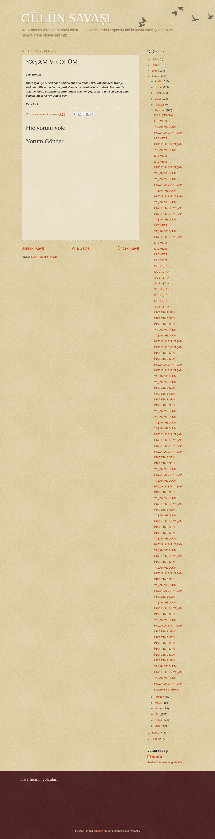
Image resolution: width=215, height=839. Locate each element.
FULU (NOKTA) (163, 115)
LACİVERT (160, 120)
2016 (155, 64)
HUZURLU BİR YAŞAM (168, 132)
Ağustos (160, 104)
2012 (155, 739)
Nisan (159, 708)
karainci (157, 756)
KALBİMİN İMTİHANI (166, 689)
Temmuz (160, 110)
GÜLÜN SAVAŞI (66, 18)
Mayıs (159, 702)
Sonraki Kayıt (32, 248)
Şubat (159, 720)
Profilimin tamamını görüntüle (164, 762)
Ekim (158, 92)
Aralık (159, 81)
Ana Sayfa (80, 248)
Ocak (158, 725)
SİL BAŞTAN (161, 266)
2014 (155, 76)
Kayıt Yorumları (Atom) (45, 256)
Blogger (99, 830)
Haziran (160, 696)
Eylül (158, 98)
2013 (155, 733)
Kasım (159, 87)
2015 (155, 70)
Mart (158, 714)
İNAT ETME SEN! (164, 312)
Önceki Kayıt (128, 248)
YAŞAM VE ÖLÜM (165, 126)
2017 (155, 59)
